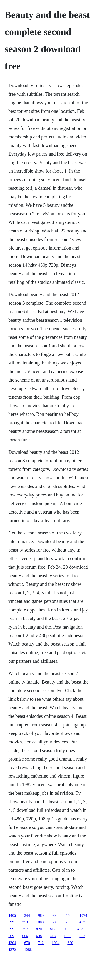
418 (53, 936)
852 (82, 936)
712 (41, 943)
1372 (12, 950)
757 (25, 929)
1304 (12, 943)
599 (11, 929)
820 (39, 929)
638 (39, 936)
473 (82, 922)
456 (68, 915)
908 (54, 915)
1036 (67, 936)
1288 (28, 950)
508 (54, 922)
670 (27, 943)
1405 (12, 915)
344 (27, 915)
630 (70, 943)
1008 (40, 922)
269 (11, 936)
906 (66, 929)
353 (25, 922)
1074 (83, 915)
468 (80, 929)
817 (53, 929)
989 (41, 915)
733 (68, 922)
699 (11, 922)
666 (25, 936)
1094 (55, 943)
